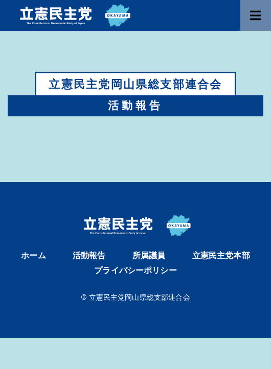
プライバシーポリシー (135, 270)
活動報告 (89, 255)
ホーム (33, 255)
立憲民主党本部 (221, 255)
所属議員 (149, 255)
